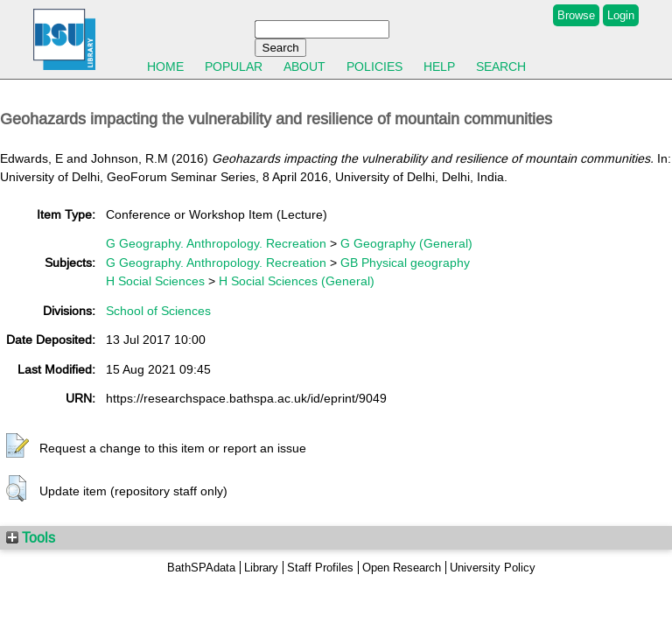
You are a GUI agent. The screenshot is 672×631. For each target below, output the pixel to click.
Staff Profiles (320, 567)
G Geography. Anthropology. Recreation (216, 243)
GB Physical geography (405, 263)
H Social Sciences (155, 281)
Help (439, 67)
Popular (233, 67)
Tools (30, 537)
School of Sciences (158, 311)
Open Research (401, 567)
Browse (576, 15)
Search (501, 67)
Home (165, 67)
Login (620, 15)
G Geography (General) (406, 243)
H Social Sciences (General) (296, 281)
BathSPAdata (201, 567)
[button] (17, 446)
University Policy (493, 567)
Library (261, 567)
